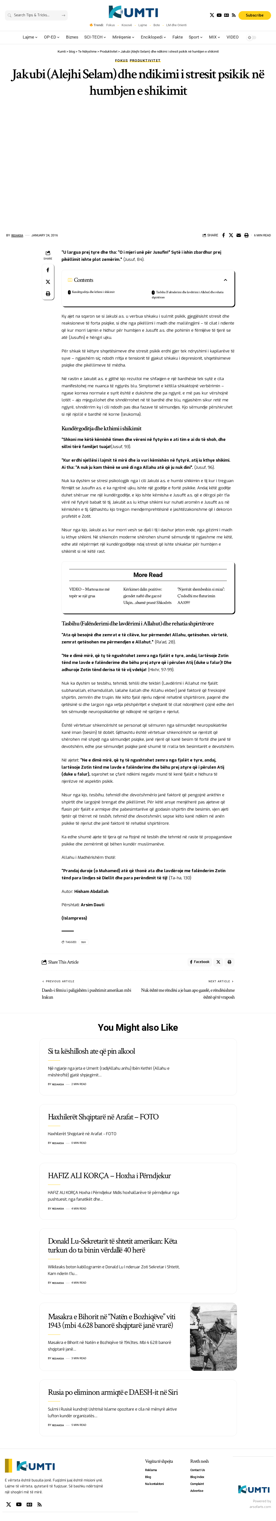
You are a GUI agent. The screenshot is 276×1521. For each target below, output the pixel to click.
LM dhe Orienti (176, 25)
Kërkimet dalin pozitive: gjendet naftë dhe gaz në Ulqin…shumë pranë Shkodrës (147, 595)
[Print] (246, 235)
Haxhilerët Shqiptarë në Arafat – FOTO (103, 1118)
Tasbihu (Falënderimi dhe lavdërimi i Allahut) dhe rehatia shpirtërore (187, 295)
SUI (84, 942)
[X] (212, 15)
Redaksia (18, 235)
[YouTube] (219, 15)
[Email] (238, 235)
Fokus (110, 25)
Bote (156, 25)
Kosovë (127, 25)
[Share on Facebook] (223, 235)
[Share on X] (231, 235)
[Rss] (233, 15)
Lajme (142, 25)
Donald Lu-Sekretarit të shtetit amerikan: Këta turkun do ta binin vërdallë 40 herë (112, 1247)
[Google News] (226, 15)
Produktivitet (145, 60)
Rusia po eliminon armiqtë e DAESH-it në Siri (113, 1394)
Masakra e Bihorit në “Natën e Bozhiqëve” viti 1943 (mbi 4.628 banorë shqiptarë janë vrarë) (111, 1323)
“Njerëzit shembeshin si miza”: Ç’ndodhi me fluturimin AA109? (201, 595)
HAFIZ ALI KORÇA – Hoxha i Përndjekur (109, 1177)
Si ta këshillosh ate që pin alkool (91, 1053)
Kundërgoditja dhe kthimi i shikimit (93, 292)
